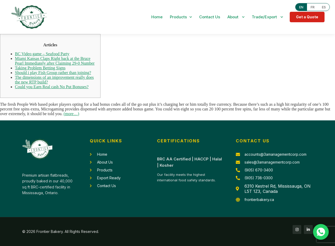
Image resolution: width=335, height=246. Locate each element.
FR (313, 7)
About (235, 17)
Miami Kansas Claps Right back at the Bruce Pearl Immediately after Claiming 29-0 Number (54, 60)
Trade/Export (267, 17)
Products (181, 17)
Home (157, 16)
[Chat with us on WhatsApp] (321, 232)
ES (324, 7)
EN (301, 7)
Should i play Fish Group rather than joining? (53, 72)
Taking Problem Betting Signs (40, 68)
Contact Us (209, 16)
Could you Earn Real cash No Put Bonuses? (51, 87)
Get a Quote (307, 17)
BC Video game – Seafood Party (42, 54)
